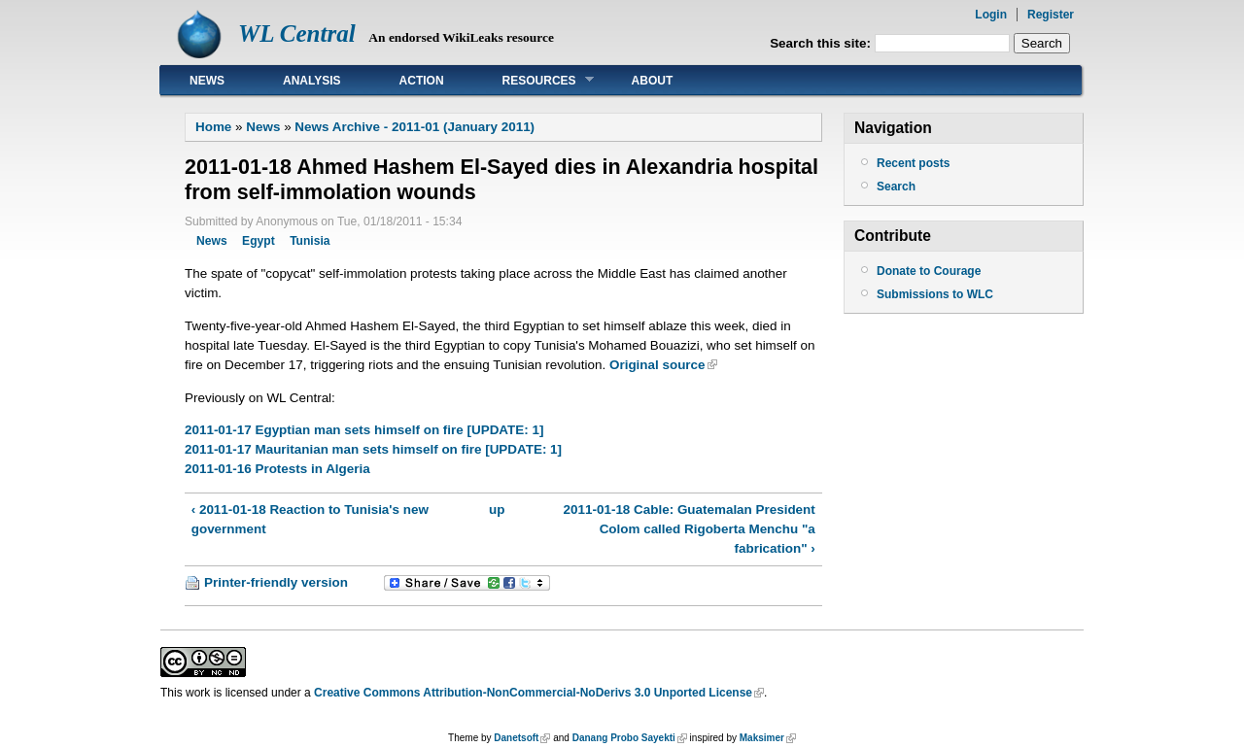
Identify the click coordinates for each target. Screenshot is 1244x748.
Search (896, 186)
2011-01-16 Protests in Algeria (277, 468)
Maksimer (762, 737)
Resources (533, 80)
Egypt (258, 241)
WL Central (297, 33)
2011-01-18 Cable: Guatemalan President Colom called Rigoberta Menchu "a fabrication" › (689, 529)
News (207, 80)
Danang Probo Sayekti (623, 737)
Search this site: (822, 43)
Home (213, 126)
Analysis (312, 80)
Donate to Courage (929, 271)
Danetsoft (516, 737)
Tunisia (309, 241)
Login (991, 14)
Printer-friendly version (276, 582)
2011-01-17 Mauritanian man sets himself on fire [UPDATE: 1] (373, 449)
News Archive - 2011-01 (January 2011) (414, 126)
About (653, 80)
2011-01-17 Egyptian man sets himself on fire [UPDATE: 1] (364, 430)
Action (421, 80)
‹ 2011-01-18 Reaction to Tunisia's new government (310, 519)
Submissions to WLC (935, 294)
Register (1050, 14)
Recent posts (913, 163)
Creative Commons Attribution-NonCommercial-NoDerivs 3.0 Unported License (533, 692)
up (496, 509)
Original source (657, 364)
